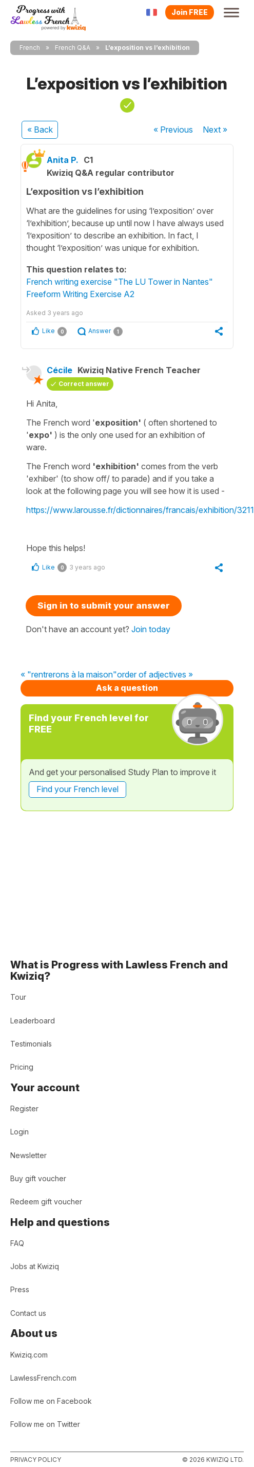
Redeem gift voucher (46, 1201)
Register (24, 1108)
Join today (150, 629)
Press (19, 1289)
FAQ (17, 1243)
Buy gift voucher (38, 1178)
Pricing (21, 1066)
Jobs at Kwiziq (34, 1266)
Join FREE (189, 12)
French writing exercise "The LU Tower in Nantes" (119, 282)
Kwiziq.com (29, 1354)
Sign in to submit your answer (103, 605)
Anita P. (63, 160)
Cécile (59, 370)
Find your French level (77, 789)
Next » (215, 129)
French (29, 47)
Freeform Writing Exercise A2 (80, 294)
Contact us (28, 1313)
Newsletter (28, 1155)
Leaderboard (32, 1020)
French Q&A (72, 47)
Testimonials (31, 1043)
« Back (40, 129)
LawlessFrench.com (43, 1377)
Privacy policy (35, 1459)
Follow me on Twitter (45, 1424)
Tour (18, 997)
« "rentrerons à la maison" (69, 675)
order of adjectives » (155, 675)
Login (19, 1131)
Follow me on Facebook (51, 1401)
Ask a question (127, 688)
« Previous (173, 129)
